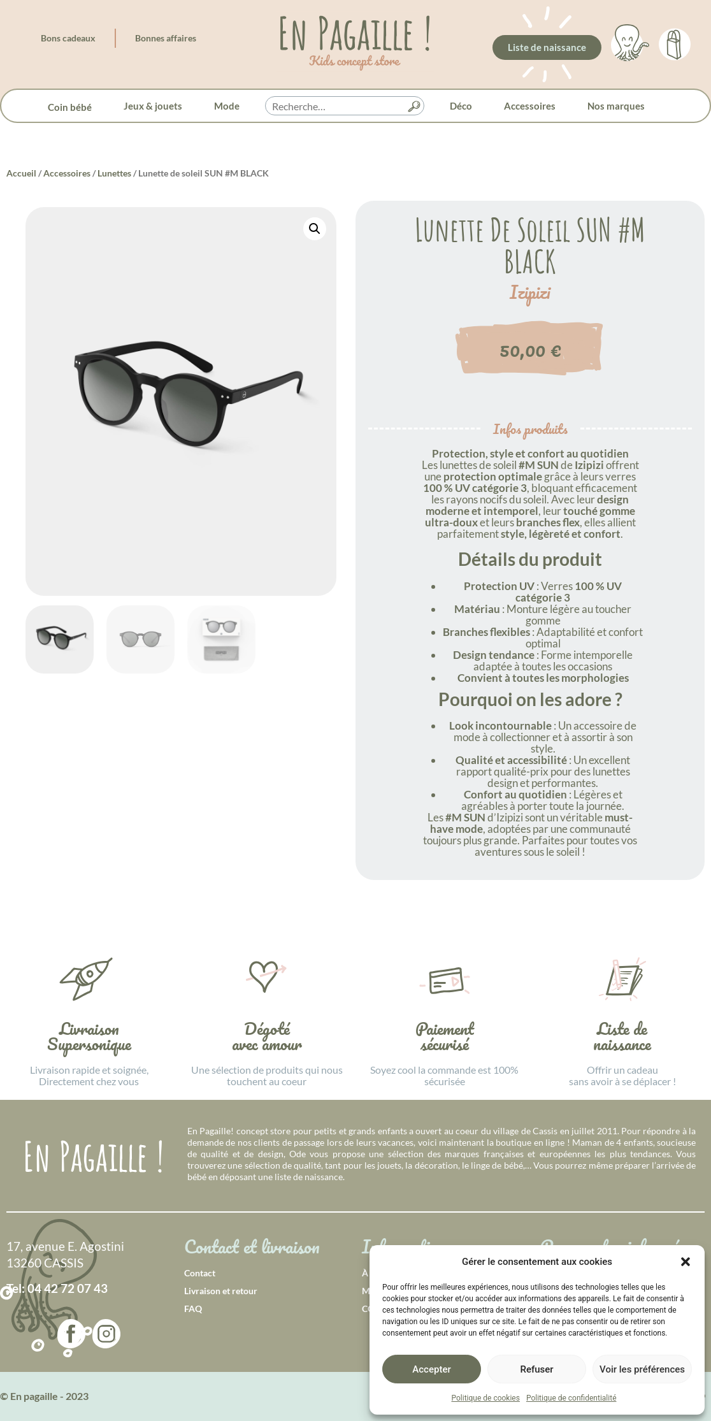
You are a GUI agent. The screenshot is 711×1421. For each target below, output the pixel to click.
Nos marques (616, 106)
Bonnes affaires (165, 37)
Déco (461, 106)
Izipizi (530, 292)
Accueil (21, 173)
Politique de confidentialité (571, 1398)
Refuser (536, 1369)
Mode (227, 106)
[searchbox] (344, 106)
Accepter (431, 1369)
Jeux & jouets (153, 106)
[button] (685, 1261)
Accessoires (530, 106)
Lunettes (114, 173)
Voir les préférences (642, 1369)
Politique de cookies (486, 1398)
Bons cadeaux (68, 37)
